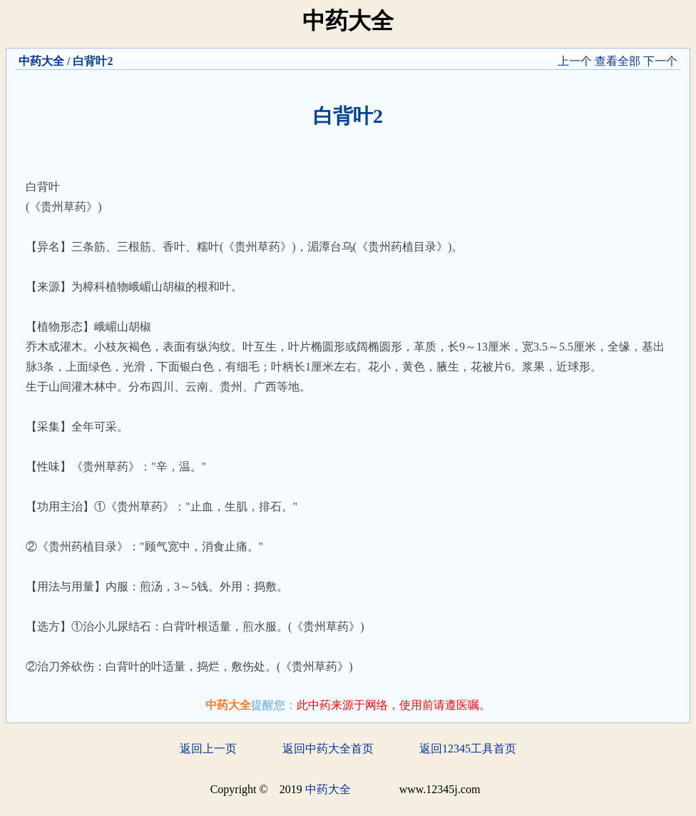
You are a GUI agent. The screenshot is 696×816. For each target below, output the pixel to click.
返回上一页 (208, 748)
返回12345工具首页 (467, 748)
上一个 (575, 61)
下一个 (660, 61)
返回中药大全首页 (328, 748)
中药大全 (41, 61)
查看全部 (617, 61)
